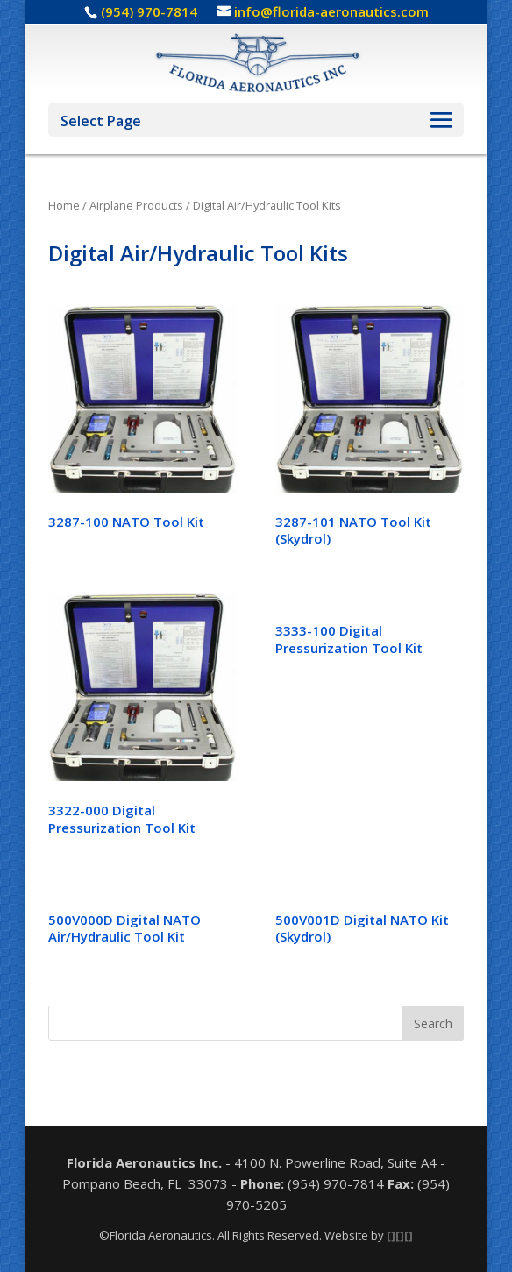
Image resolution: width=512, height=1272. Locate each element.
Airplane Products (136, 205)
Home (64, 205)
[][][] (400, 1235)
